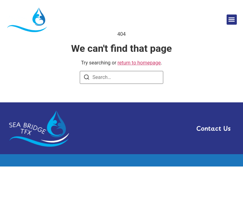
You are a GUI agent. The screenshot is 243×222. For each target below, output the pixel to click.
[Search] (87, 78)
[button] (232, 19)
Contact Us (213, 128)
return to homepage (139, 63)
